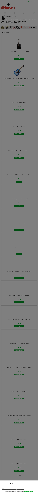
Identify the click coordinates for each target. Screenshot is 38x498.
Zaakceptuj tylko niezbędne (11, 491)
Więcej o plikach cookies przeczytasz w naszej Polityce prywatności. (13, 489)
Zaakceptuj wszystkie (28, 491)
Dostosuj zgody (20, 491)
